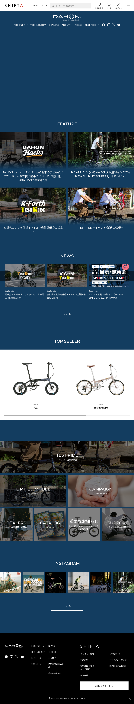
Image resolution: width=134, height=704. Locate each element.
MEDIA (36, 5)
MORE (67, 314)
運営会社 (84, 675)
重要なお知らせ (55, 673)
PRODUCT (36, 646)
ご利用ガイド (115, 653)
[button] (5, 276)
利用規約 (84, 659)
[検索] (53, 6)
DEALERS (36, 658)
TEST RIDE (53, 652)
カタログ (52, 658)
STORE (45, 5)
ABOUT (34, 664)
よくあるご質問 (87, 653)
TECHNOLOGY (38, 652)
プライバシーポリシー (119, 659)
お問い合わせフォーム (104, 685)
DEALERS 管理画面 (117, 666)
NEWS (51, 646)
